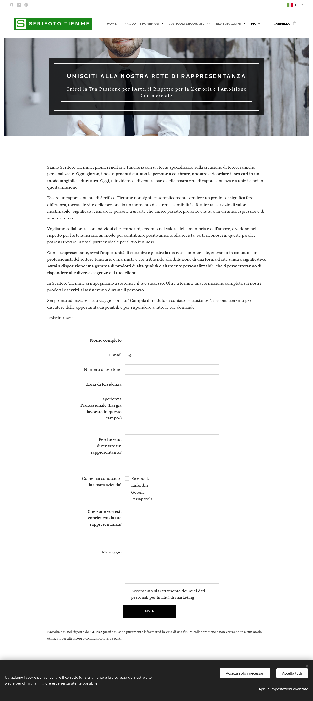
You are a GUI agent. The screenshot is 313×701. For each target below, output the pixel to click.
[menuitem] (119, 24)
